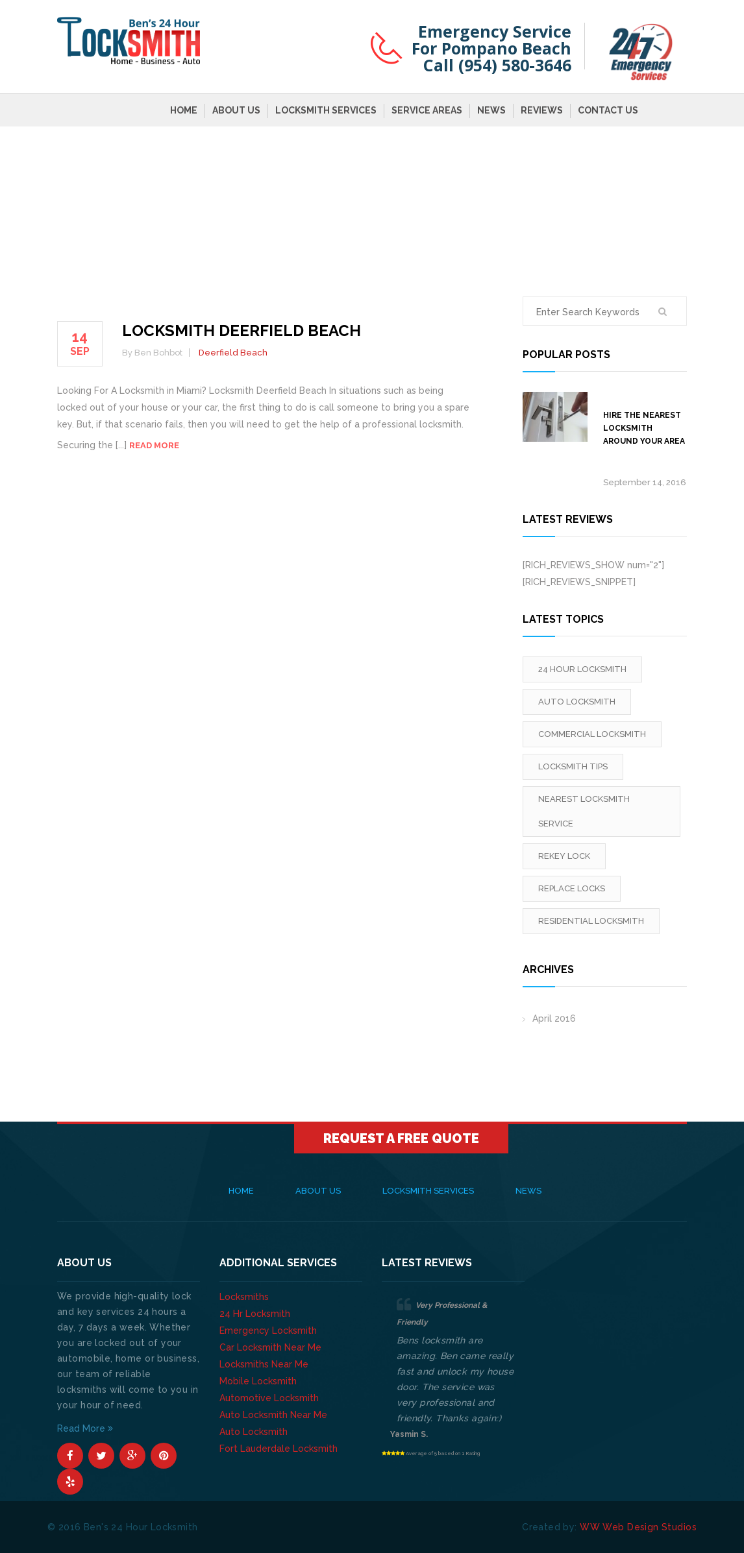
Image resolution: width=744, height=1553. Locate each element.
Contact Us (608, 110)
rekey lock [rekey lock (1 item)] (564, 856)
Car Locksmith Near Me (270, 1347)
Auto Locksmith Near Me (273, 1415)
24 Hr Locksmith (254, 1313)
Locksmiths (244, 1297)
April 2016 (554, 1018)
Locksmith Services (326, 110)
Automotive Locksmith (269, 1398)
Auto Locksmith (253, 1432)
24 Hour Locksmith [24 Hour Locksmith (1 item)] (582, 669)
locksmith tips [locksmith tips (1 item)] (573, 766)
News (491, 110)
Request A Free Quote (401, 1138)
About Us (236, 110)
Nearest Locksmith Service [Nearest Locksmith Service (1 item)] (584, 811)
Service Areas (426, 110)
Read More (85, 1428)
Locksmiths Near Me (263, 1364)
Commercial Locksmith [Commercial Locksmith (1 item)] (592, 734)
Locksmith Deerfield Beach (241, 330)
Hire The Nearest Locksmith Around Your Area (644, 428)
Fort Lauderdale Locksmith (278, 1448)
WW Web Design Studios (638, 1527)
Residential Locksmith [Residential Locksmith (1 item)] (591, 921)
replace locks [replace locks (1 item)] (571, 888)
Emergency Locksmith (268, 1330)
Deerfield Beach (233, 352)
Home (183, 110)
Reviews (542, 110)
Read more (154, 445)
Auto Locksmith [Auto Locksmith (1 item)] (576, 701)
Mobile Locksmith (258, 1381)
